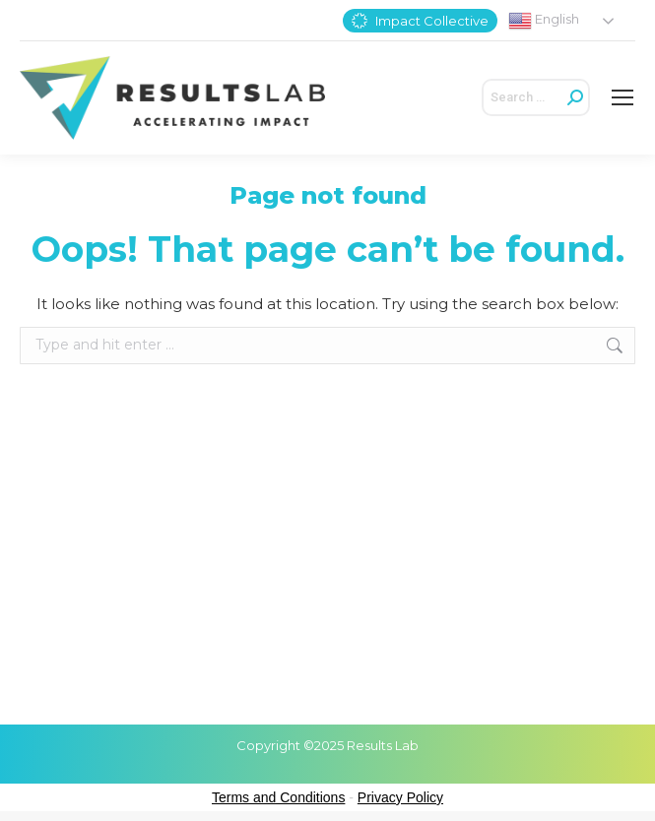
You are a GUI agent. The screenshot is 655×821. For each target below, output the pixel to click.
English (543, 20)
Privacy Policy (400, 797)
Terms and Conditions (278, 797)
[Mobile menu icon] (622, 97)
